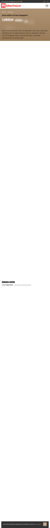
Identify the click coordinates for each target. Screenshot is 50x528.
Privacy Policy (37, 524)
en (48, 1)
